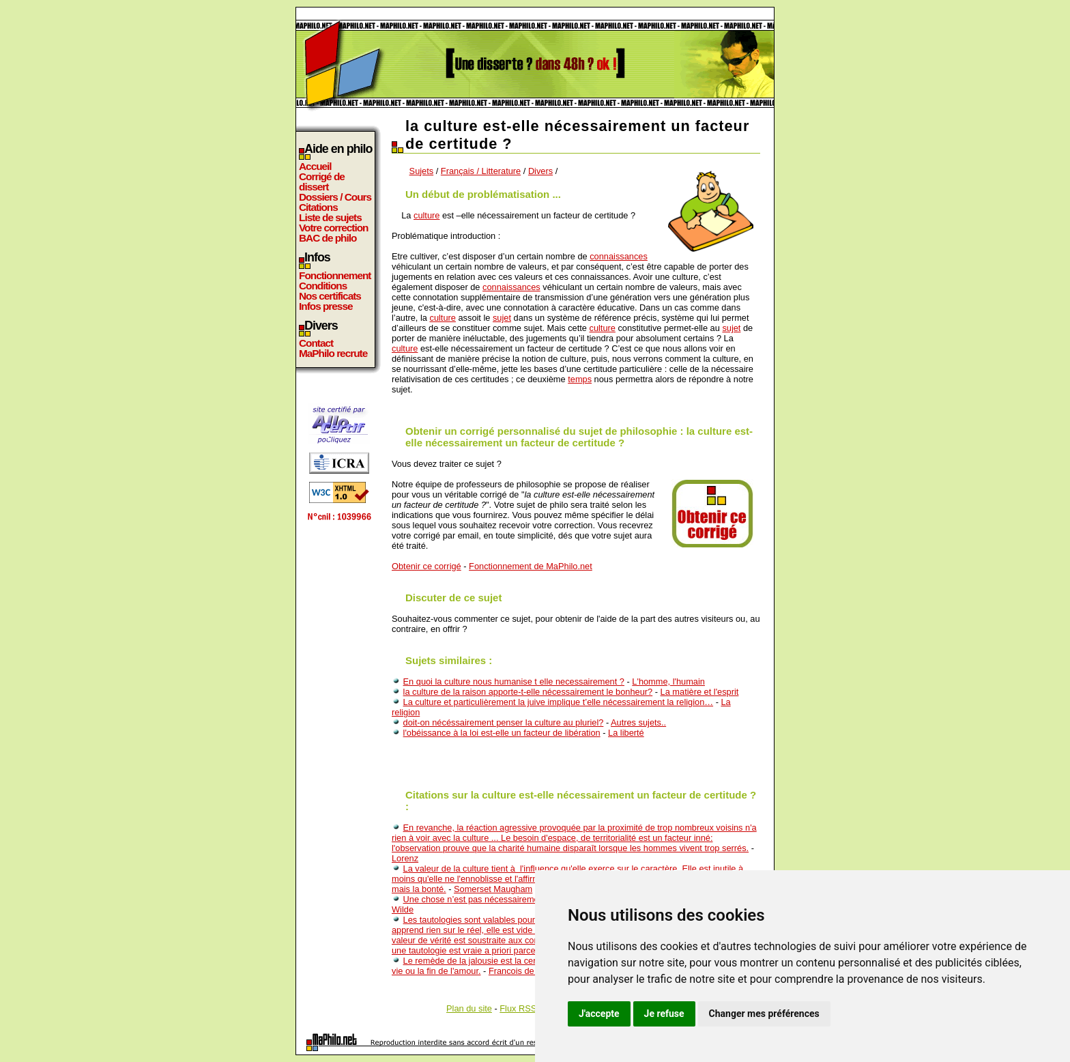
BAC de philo (327, 238)
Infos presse (325, 306)
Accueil (315, 166)
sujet (502, 318)
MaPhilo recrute (333, 353)
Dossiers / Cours (335, 197)
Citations (318, 207)
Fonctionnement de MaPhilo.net (530, 566)
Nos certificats (330, 296)
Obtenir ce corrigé (426, 566)
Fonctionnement (335, 275)
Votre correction (333, 228)
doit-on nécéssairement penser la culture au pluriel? (503, 722)
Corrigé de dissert (322, 181)
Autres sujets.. (638, 722)
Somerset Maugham (493, 889)
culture (426, 215)
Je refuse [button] (664, 1013)
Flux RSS (518, 1008)
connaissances (619, 256)
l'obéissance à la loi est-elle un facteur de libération (502, 733)
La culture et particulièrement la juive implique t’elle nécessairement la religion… (558, 702)
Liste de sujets (330, 217)
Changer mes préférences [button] (764, 1013)
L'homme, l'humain (668, 681)
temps (580, 379)
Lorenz (405, 858)
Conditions (323, 286)
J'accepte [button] (599, 1013)
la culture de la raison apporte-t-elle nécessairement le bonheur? (528, 692)
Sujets (421, 171)
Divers (540, 171)
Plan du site (469, 1008)
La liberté (626, 733)
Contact (316, 343)
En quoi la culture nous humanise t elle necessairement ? (513, 681)
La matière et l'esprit (700, 692)
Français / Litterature (481, 171)
